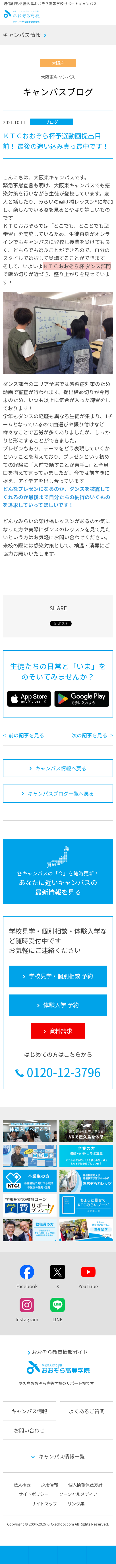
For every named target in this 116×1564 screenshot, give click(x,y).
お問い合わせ (29, 1430)
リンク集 (75, 1503)
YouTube (88, 1286)
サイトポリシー (34, 1494)
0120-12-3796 (64, 1072)
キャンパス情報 (22, 35)
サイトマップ (44, 1503)
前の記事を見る (26, 735)
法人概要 (22, 1484)
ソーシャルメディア (78, 1494)
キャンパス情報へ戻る (60, 768)
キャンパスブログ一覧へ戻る (61, 793)
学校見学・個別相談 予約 (43, 1555)
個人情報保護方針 (85, 1484)
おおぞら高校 (22, 20)
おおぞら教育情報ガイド (60, 1351)
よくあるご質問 (87, 1411)
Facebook (27, 1286)
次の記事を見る (89, 735)
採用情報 (49, 1484)
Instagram (26, 1319)
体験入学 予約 (72, 1555)
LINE (57, 1319)
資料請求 (101, 1555)
